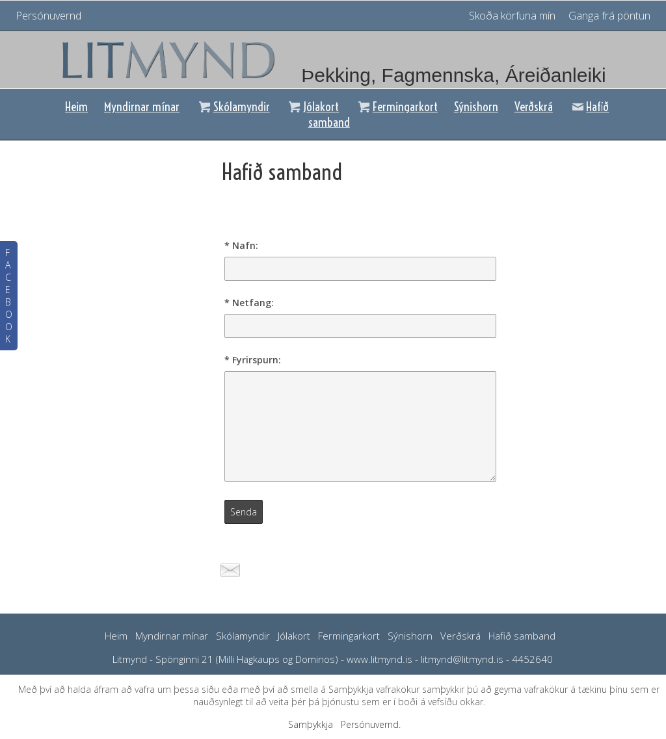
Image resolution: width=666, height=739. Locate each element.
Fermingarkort (396, 106)
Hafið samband (521, 635)
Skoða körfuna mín (513, 15)
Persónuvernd (48, 15)
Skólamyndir (233, 106)
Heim (76, 106)
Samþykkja (310, 724)
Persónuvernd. (371, 724)
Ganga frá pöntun (609, 15)
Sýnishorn (476, 106)
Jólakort (313, 106)
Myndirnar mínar (142, 106)
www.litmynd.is (379, 659)
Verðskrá (533, 106)
